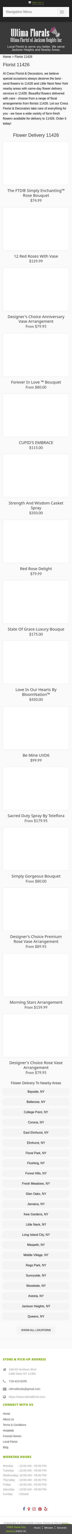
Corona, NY (36, 1122)
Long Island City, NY (36, 1234)
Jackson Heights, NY (36, 1306)
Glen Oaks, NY (36, 1193)
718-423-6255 (18, 1381)
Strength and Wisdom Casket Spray (36, 505)
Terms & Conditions (14, 1424)
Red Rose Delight (36, 568)
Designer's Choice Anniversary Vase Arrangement (36, 319)
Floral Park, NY (36, 1153)
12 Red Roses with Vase (36, 256)
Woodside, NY (36, 1285)
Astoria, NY (36, 1296)
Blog (5, 1447)
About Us (8, 1419)
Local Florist (10, 1441)
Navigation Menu (19, 12)
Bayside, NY (35, 1091)
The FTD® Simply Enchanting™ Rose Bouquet (36, 193)
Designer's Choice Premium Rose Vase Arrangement (36, 939)
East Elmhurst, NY (36, 1132)
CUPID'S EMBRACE (36, 442)
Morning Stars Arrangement (36, 1002)
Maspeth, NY (36, 1244)
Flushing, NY (36, 1163)
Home (7, 56)
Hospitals (8, 1430)
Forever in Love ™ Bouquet (36, 382)
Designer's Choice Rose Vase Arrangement (36, 1065)
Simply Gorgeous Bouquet (36, 876)
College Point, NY (36, 1112)
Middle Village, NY (35, 1255)
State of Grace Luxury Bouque (36, 629)
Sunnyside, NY (36, 1275)
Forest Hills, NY (36, 1173)
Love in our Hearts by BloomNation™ (36, 692)
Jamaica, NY (36, 1204)
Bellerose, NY (36, 1102)
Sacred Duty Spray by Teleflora (35, 815)
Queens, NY (36, 1316)
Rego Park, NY (36, 1265)
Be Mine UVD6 (36, 755)
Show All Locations (36, 1330)
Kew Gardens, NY (36, 1214)
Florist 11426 (23, 56)
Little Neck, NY (36, 1224)
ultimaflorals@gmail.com (24, 1389)
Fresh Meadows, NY (36, 1183)
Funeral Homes (12, 1436)
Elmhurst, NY (36, 1142)
